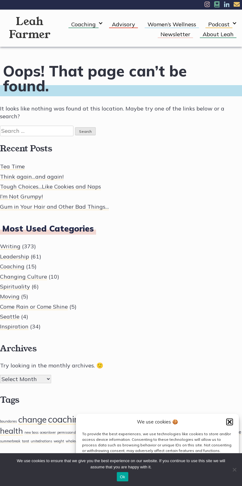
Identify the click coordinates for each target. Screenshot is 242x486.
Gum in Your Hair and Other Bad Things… (54, 206)
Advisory (123, 24)
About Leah (218, 34)
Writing (10, 246)
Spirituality (15, 286)
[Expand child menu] (101, 23)
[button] (230, 422)
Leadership (14, 256)
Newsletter (175, 34)
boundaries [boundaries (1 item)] (8, 421)
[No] (234, 469)
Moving (10, 296)
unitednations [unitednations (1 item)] (41, 441)
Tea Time (12, 166)
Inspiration (14, 326)
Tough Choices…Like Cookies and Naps (50, 186)
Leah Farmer (30, 28)
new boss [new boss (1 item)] (31, 432)
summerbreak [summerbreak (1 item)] (10, 441)
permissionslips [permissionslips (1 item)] (68, 432)
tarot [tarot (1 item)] (25, 441)
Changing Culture (23, 276)
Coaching (83, 24)
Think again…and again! (32, 176)
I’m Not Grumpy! (21, 196)
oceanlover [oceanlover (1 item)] (48, 432)
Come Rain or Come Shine (34, 306)
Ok (122, 477)
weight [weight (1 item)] (59, 441)
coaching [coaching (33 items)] (66, 419)
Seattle (10, 316)
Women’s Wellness (171, 24)
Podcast (219, 24)
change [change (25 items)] (32, 419)
